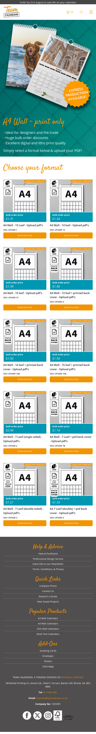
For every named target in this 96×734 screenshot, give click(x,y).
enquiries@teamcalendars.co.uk (52, 700)
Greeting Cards (48, 652)
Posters (48, 663)
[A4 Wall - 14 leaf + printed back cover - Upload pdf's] (24, 340)
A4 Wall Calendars (48, 625)
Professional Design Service (48, 560)
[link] (11, 12)
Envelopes (48, 658)
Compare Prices (48, 587)
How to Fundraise (48, 554)
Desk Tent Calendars (48, 636)
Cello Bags (48, 668)
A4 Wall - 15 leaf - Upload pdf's (24, 293)
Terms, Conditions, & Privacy (48, 570)
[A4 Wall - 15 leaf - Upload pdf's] (24, 268)
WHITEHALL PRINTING (72, 679)
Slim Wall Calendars (48, 630)
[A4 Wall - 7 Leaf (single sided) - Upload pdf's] (24, 413)
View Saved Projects (48, 603)
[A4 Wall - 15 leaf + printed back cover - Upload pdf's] (71, 340)
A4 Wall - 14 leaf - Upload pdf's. (71, 225)
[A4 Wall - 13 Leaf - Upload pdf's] (24, 200)
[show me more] (24, 235)
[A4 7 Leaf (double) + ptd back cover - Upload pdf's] (71, 485)
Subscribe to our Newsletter (48, 565)
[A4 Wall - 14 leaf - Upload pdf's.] (71, 200)
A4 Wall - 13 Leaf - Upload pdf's (24, 225)
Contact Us (48, 592)
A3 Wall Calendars (48, 620)
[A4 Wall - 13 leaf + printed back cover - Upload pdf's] (71, 268)
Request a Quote (48, 598)
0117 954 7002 (50, 694)
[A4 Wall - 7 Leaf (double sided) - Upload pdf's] (24, 485)
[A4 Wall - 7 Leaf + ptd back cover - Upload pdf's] (71, 413)
